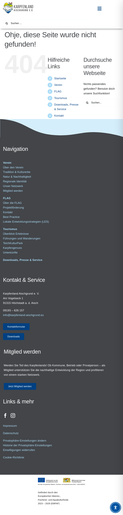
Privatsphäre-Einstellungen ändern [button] (24, 440)
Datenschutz (11, 433)
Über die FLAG (12, 202)
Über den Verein (13, 167)
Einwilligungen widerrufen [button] (19, 450)
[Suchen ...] (46, 23)
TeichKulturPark (13, 243)
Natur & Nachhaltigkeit (17, 176)
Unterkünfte (10, 252)
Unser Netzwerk (13, 186)
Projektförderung (13, 207)
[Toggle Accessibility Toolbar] (115, 507)
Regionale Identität (15, 181)
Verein (58, 84)
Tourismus (60, 98)
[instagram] (13, 415)
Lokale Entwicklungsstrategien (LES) (26, 221)
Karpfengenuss (12, 247)
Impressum (10, 425)
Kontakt (59, 115)
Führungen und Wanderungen (21, 238)
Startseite (60, 78)
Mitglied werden (13, 190)
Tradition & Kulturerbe (16, 172)
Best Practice (11, 217)
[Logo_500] (18, 3)
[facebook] (5, 415)
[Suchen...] (101, 102)
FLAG (58, 91)
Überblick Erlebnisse (16, 233)
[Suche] (7, 23)
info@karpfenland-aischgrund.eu (23, 315)
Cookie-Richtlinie (13, 457)
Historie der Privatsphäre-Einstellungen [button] (27, 445)
